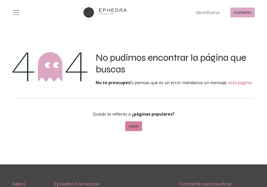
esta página (239, 82)
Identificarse (208, 12)
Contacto (242, 12)
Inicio (134, 126)
